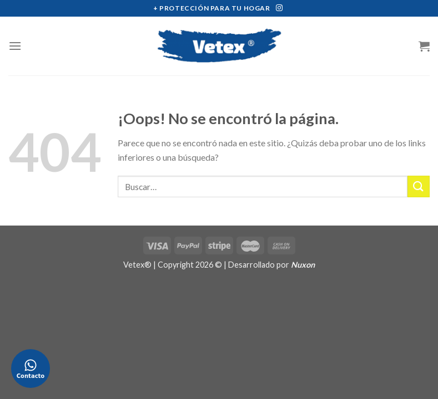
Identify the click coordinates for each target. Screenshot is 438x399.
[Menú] (15, 45)
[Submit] (418, 186)
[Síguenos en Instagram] (279, 8)
